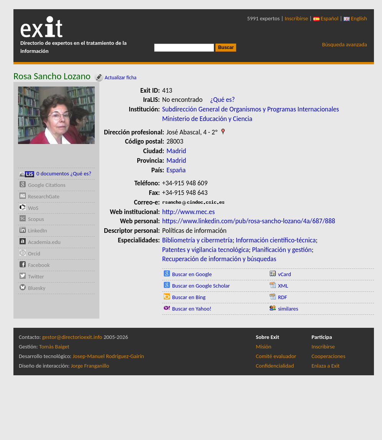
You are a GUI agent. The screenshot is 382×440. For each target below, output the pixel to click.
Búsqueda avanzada (344, 44)
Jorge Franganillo (90, 365)
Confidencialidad (275, 365)
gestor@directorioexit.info (72, 337)
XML (283, 285)
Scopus (36, 219)
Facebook (39, 265)
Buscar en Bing (189, 297)
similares (288, 308)
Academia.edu (44, 242)
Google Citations (47, 185)
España (176, 170)
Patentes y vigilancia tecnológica (205, 249)
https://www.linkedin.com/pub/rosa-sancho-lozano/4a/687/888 (248, 221)
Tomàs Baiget (54, 346)
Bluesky (36, 288)
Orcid (34, 253)
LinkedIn (37, 230)
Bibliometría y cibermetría (197, 240)
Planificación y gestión (281, 249)
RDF (282, 297)
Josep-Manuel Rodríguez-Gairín (108, 356)
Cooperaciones (328, 356)
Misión (263, 346)
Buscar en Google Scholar (201, 285)
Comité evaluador (276, 356)
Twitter (36, 276)
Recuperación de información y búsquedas (219, 259)
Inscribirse (296, 18)
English (355, 18)
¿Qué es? (222, 99)
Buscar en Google (192, 274)
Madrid (176, 151)
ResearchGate (43, 196)
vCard (284, 274)
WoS (33, 207)
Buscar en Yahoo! (191, 308)
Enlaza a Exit (325, 365)
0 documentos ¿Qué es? (55, 173)
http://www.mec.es (188, 212)
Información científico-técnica (276, 240)
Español (326, 18)
